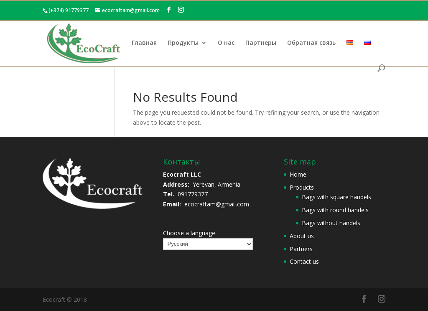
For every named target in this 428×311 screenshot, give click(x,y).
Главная (144, 43)
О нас (226, 43)
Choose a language (189, 233)
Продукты (183, 43)
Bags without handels (331, 223)
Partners (301, 249)
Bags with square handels (336, 197)
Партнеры (260, 43)
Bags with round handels (335, 210)
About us (302, 236)
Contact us (304, 261)
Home (298, 174)
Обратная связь (311, 43)
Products (302, 187)
